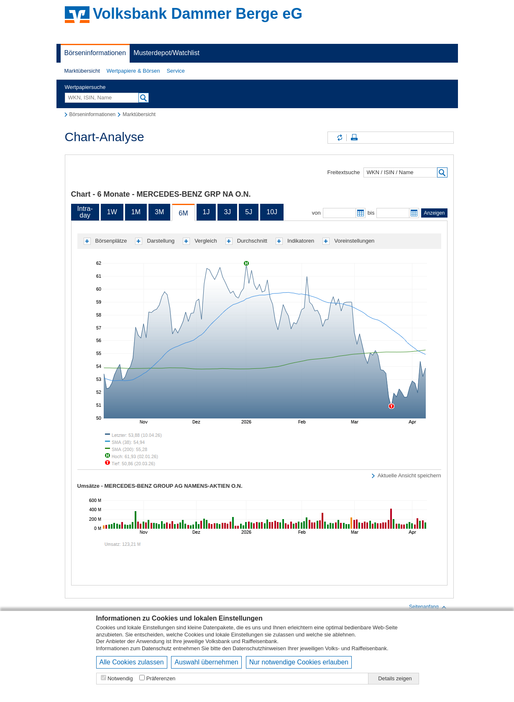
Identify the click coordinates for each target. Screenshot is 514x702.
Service (175, 71)
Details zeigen (395, 678)
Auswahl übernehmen (206, 662)
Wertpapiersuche (85, 87)
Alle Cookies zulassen (132, 662)
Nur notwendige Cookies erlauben (298, 662)
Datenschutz (156, 648)
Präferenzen (161, 678)
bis (371, 213)
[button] (82, 71)
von (316, 213)
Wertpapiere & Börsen (133, 71)
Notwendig (120, 678)
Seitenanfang (428, 607)
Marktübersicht (82, 71)
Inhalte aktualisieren (339, 137)
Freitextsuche (343, 172)
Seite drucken (354, 137)
